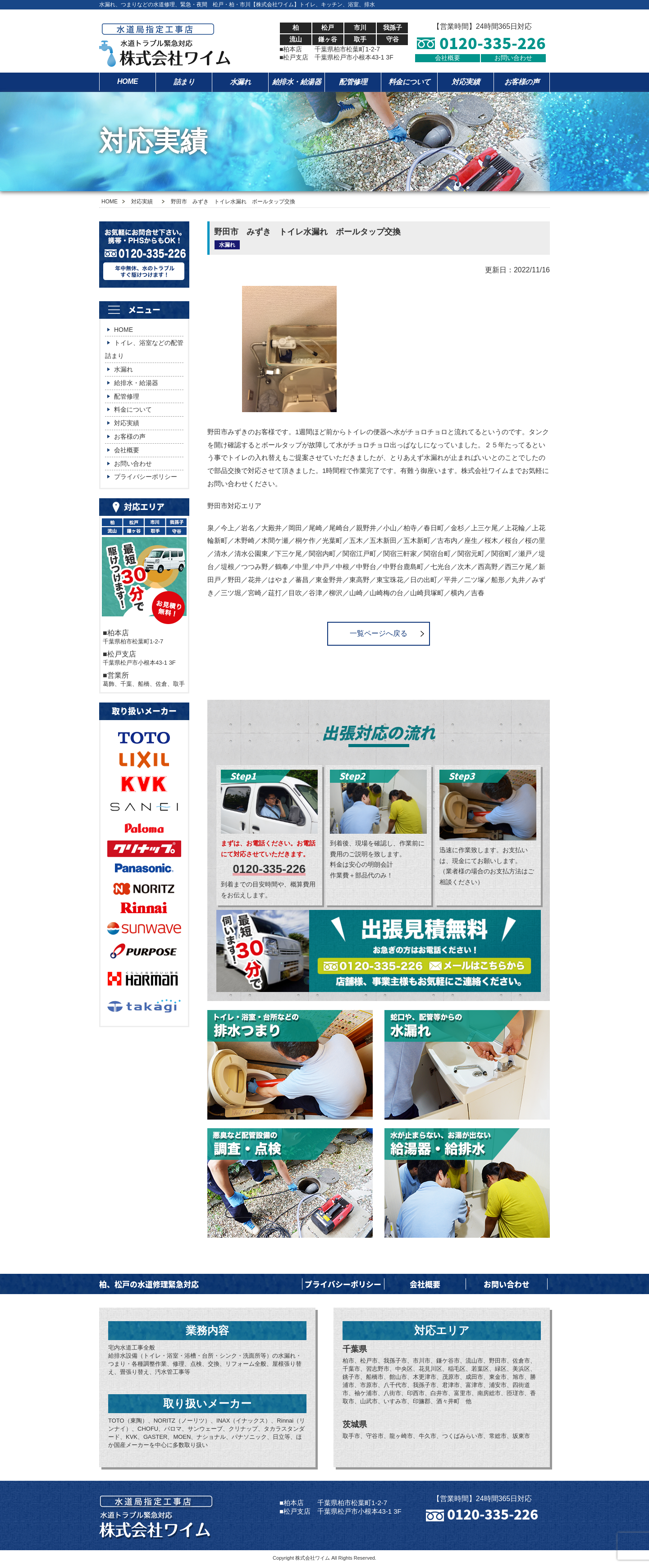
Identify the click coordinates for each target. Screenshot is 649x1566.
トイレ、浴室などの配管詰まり (144, 349)
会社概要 (447, 57)
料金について (409, 82)
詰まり (184, 82)
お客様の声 (521, 82)
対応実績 (466, 82)
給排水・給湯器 (296, 82)
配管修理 (353, 82)
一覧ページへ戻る (378, 633)
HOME (127, 81)
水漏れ (240, 82)
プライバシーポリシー (145, 476)
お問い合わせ (513, 57)
